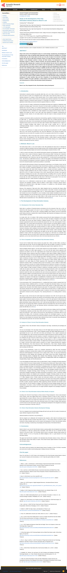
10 (52, 197)
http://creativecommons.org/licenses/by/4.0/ (28, 41)
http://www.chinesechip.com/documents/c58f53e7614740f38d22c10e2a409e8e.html (37, 519)
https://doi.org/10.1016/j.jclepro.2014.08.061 (28, 466)
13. (20, 532)
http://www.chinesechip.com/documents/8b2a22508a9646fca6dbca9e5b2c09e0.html (37, 527)
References (23, 460)
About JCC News (6, 33)
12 (53, 279)
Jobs (62, 9)
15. (20, 547)
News (43, 9)
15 (39, 404)
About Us (53, 9)
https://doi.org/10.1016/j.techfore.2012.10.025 (32, 561)
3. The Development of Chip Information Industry (34, 201)
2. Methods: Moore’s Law (27, 143)
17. (20, 558)
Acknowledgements (25, 444)
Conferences (34, 9)
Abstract (55, 13)
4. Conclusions (24, 426)
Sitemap (35, 568)
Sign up (45, 571)
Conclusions (4, 58)
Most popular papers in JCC (8, 30)
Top (2, 46)
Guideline (4, 22)
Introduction (4, 50)
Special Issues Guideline (7, 42)
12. (20, 524)
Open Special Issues (6, 39)
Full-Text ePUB (56, 17)
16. (20, 552)
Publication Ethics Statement (8, 32)
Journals (15, 9)
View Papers (5, 17)
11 (61, 246)
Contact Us (39, 568)
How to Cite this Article (58, 21)
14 (50, 399)
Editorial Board (5, 20)
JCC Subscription (6, 27)
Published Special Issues (7, 40)
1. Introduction (24, 91)
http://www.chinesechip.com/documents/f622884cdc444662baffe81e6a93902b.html (36, 535)
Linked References (57, 19)
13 (34, 306)
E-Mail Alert (5, 571)
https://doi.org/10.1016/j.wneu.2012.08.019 (32, 501)
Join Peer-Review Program (15, 571)
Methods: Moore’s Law (7, 52)
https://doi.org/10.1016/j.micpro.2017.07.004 (29, 555)
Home (5, 9)
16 (41, 415)
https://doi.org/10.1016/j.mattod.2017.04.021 (29, 491)
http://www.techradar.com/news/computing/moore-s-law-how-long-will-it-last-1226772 (37, 477)
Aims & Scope (5, 18)
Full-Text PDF (56, 14)
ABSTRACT (23, 50)
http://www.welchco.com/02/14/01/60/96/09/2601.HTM (31, 510)
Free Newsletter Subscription (8, 28)
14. (20, 540)
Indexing (4, 15)
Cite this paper (24, 452)
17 (45, 419)
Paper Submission (6, 25)
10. (20, 513)
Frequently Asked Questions (8, 35)
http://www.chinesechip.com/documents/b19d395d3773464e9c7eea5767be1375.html (37, 543)
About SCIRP (31, 568)
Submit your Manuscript (55, 571)
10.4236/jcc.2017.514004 (25, 16)
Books (24, 9)
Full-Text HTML (56, 16)
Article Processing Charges (8, 23)
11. (20, 516)
